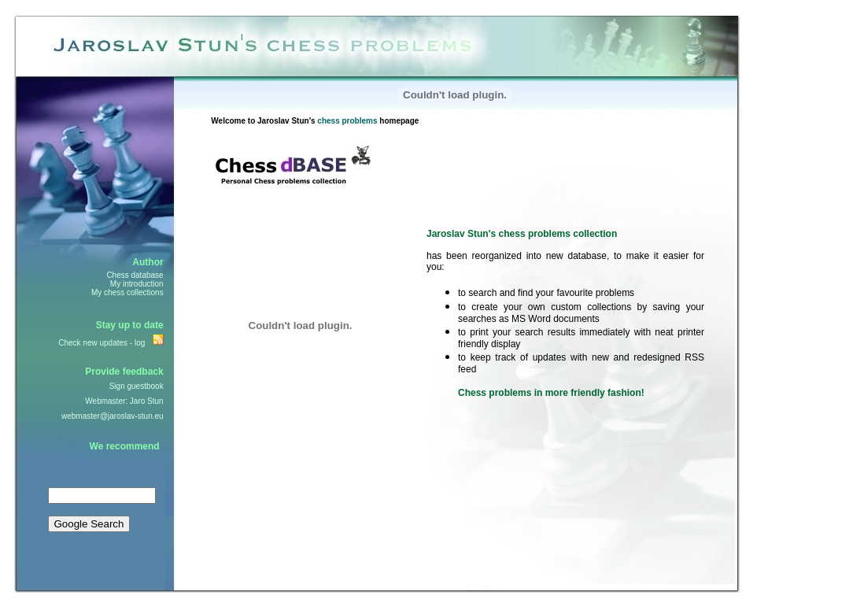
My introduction (137, 283)
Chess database (134, 275)
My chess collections (127, 292)
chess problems (347, 121)
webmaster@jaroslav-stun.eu (112, 416)
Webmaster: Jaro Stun (124, 401)
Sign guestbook (136, 386)
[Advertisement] (258, 508)
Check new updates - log (101, 342)
